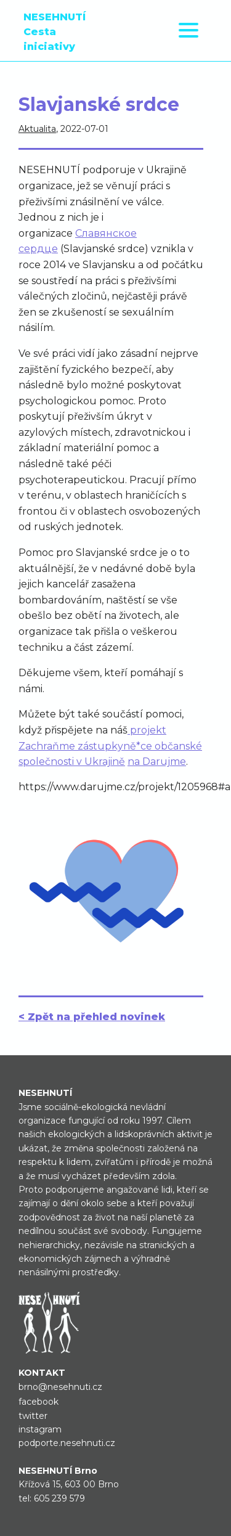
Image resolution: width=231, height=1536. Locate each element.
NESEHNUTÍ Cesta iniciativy (54, 31)
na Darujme (157, 761)
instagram (40, 1429)
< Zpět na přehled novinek (91, 1017)
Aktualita (37, 128)
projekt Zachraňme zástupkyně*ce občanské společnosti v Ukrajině (110, 745)
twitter (32, 1415)
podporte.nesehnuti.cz (66, 1442)
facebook (38, 1401)
